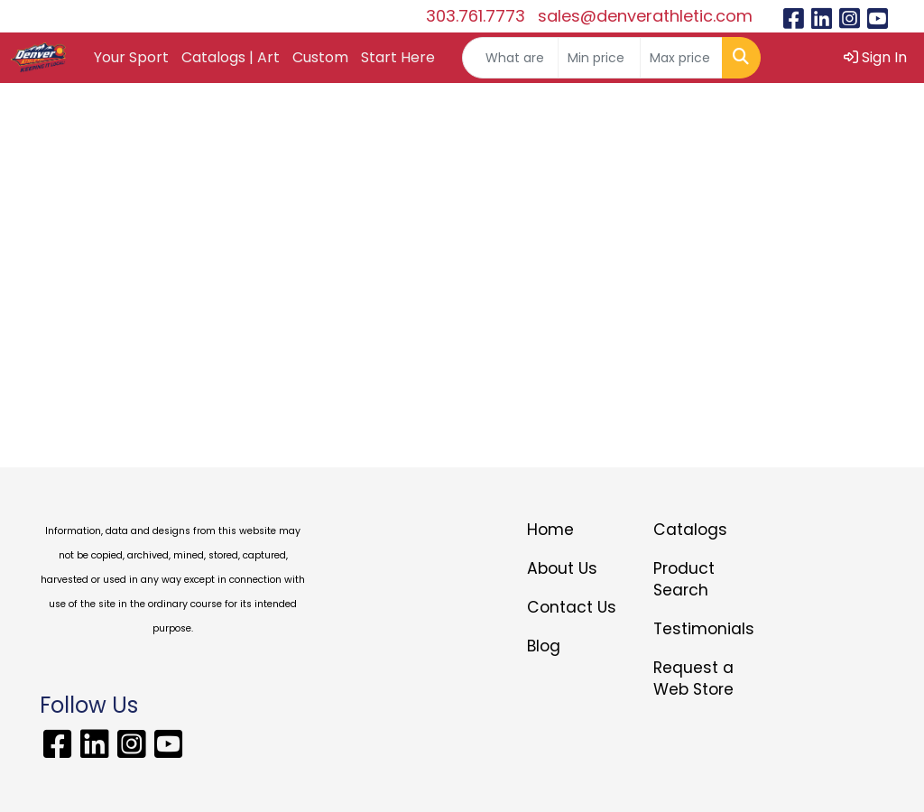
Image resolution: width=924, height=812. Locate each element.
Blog (543, 646)
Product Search (684, 579)
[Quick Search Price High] (681, 57)
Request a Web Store (693, 678)
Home (550, 529)
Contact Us (571, 607)
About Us (562, 568)
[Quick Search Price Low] (599, 57)
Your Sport (131, 57)
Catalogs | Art (230, 57)
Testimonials (703, 629)
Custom (320, 57)
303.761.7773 (475, 16)
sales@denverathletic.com (645, 16)
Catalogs (690, 529)
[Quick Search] (510, 57)
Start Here (398, 57)
